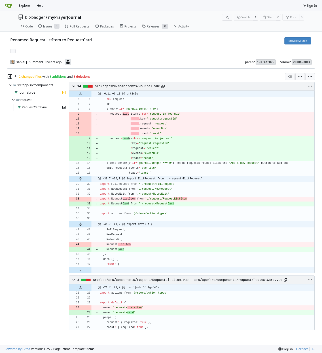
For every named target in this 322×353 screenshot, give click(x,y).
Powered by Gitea (17, 349)
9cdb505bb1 (301, 62)
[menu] (310, 76)
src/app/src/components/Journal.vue (127, 86)
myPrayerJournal (64, 17)
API (313, 349)
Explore (24, 5)
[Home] (8, 6)
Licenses (302, 349)
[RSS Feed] (227, 17)
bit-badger (35, 17)
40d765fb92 (265, 62)
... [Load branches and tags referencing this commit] (13, 50)
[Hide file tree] (10, 76)
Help (40, 5)
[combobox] (289, 76)
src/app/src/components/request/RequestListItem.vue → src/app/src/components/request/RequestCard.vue (187, 280)
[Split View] (300, 76)
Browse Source (297, 41)
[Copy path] (163, 86)
